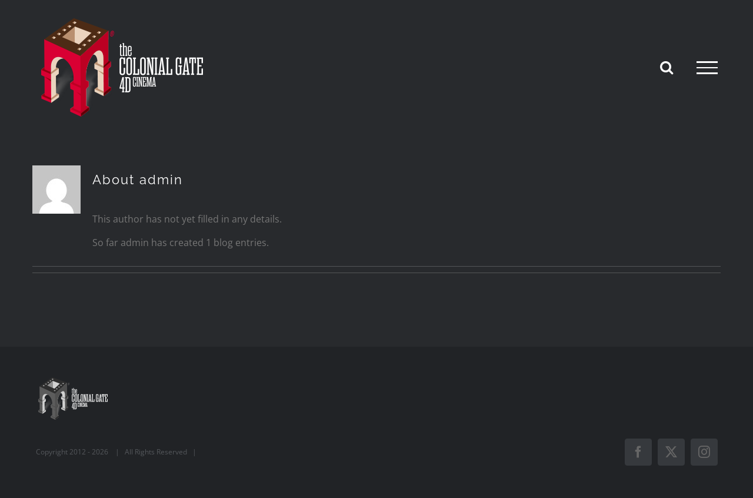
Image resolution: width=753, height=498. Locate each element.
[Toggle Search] (666, 67)
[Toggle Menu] (707, 67)
